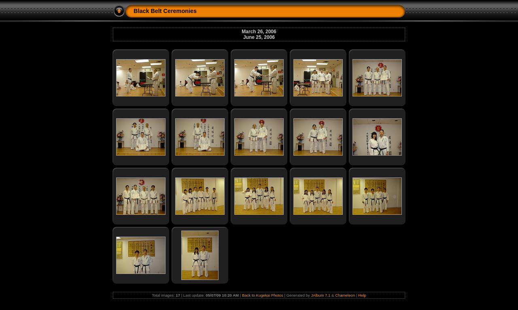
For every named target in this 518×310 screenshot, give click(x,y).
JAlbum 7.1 (320, 295)
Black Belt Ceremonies (165, 11)
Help (362, 295)
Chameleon (345, 295)
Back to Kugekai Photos (262, 295)
